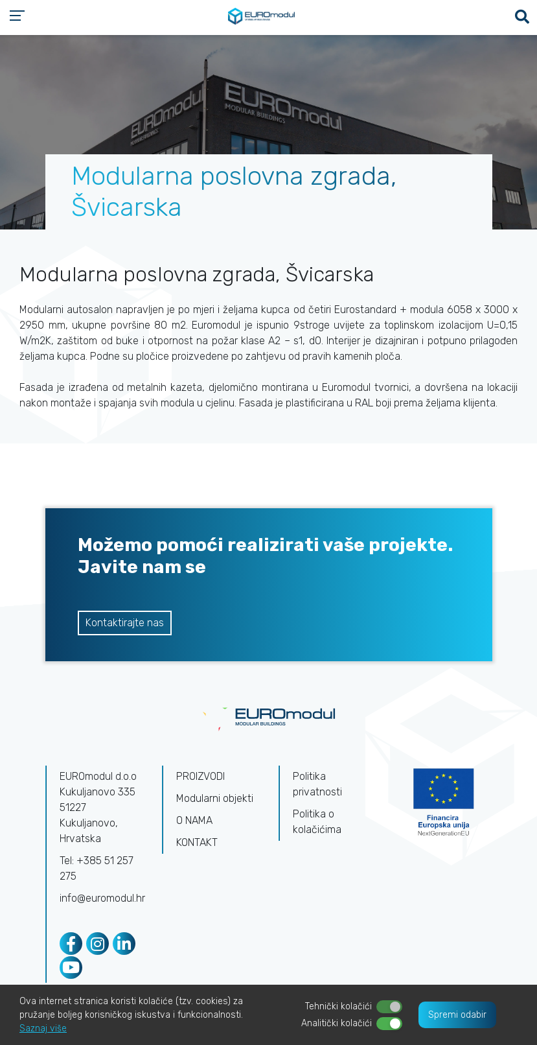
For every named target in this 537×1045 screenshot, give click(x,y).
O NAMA (194, 820)
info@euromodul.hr (102, 898)
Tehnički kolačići (338, 1006)
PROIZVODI (200, 776)
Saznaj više (43, 1028)
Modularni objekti (214, 798)
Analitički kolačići (336, 1023)
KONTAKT (197, 842)
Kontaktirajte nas (125, 622)
